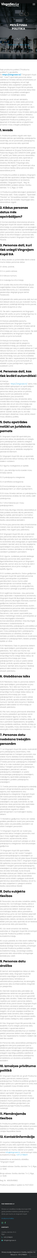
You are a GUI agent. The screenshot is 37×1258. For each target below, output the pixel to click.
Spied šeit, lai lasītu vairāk (18, 45)
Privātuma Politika (7, 1218)
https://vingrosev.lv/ (19, 384)
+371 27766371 (22, 1155)
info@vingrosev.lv (13, 1152)
